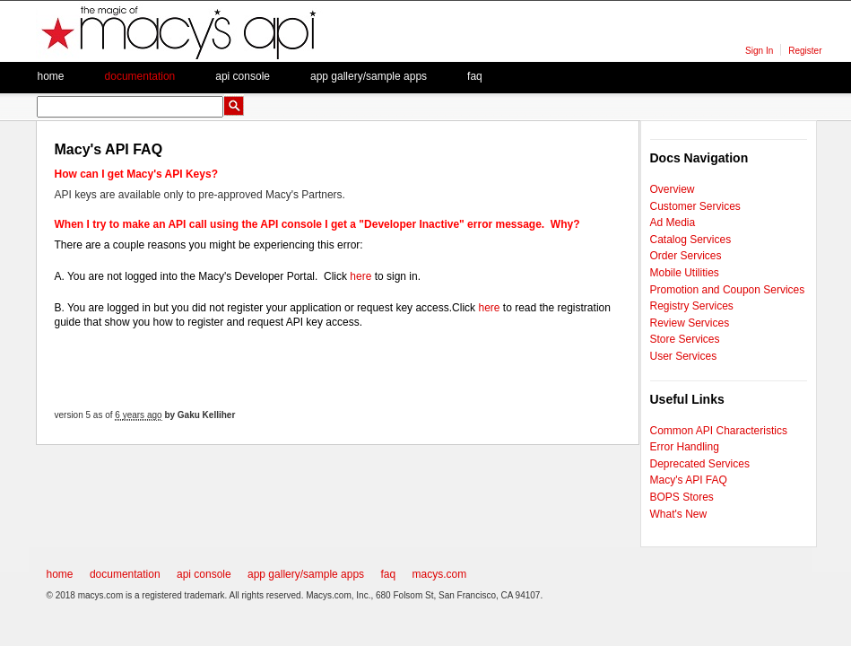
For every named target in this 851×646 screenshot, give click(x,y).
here (360, 276)
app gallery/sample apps (305, 574)
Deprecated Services (700, 464)
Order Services (686, 255)
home (60, 574)
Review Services (690, 323)
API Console (242, 76)
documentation (125, 574)
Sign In (759, 51)
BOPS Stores (682, 497)
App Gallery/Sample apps (368, 76)
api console (204, 574)
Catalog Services (691, 239)
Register (804, 51)
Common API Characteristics (718, 430)
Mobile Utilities (684, 272)
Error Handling (684, 447)
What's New (679, 514)
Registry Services (692, 306)
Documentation (140, 76)
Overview (672, 189)
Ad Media (673, 222)
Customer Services (695, 206)
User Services (683, 356)
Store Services (685, 339)
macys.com (439, 574)
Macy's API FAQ (688, 480)
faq (474, 76)
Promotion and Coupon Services (727, 290)
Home (51, 76)
